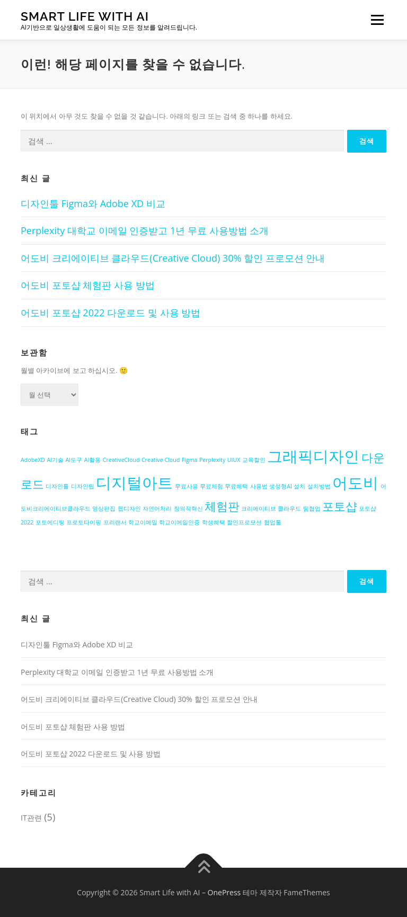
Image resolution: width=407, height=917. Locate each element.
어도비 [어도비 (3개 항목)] (355, 482)
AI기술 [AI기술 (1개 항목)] (55, 460)
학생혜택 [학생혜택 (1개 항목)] (213, 522)
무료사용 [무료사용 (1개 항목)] (186, 486)
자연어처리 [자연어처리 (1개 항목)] (157, 508)
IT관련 (31, 818)
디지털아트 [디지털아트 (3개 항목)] (134, 482)
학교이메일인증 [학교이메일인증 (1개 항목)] (179, 522)
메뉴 (376, 19)
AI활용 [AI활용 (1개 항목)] (92, 460)
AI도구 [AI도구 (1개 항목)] (74, 460)
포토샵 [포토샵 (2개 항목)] (339, 506)
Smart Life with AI (85, 16)
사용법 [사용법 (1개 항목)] (259, 486)
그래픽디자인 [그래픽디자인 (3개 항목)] (313, 456)
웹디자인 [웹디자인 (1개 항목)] (129, 508)
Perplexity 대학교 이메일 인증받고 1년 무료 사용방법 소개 (145, 230)
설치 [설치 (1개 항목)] (299, 486)
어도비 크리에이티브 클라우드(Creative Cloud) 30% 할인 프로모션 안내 (173, 258)
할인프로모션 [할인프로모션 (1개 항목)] (244, 522)
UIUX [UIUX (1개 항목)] (234, 460)
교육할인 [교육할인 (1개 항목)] (254, 460)
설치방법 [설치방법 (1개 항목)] (319, 486)
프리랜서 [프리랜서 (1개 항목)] (115, 522)
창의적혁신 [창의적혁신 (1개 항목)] (188, 508)
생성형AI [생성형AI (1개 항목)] (280, 486)
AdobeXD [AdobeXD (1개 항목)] (33, 460)
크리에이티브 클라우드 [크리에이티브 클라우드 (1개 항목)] (271, 508)
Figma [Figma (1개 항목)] (190, 460)
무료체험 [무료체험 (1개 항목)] (211, 486)
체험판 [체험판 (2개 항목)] (222, 506)
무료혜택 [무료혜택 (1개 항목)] (236, 486)
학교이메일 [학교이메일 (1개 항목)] (142, 522)
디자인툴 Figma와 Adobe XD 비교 (93, 203)
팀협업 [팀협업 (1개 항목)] (312, 508)
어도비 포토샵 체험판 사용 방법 (88, 285)
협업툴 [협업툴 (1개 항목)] (272, 522)
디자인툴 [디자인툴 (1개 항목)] (57, 486)
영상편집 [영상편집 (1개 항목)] (104, 508)
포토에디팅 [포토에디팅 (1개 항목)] (50, 522)
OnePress (224, 892)
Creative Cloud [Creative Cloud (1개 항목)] (160, 460)
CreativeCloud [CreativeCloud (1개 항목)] (121, 460)
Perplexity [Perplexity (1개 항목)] (212, 460)
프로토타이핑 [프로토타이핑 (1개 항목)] (83, 522)
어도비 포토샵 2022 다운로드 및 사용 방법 (110, 312)
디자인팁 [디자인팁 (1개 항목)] (82, 486)
